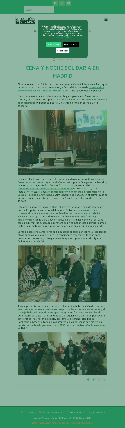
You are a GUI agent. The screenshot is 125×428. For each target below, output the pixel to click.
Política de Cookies (62, 37)
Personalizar (62, 50)
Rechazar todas (71, 44)
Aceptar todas (54, 44)
